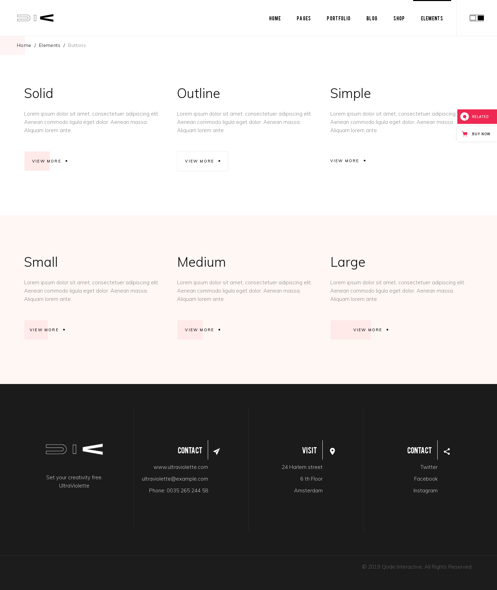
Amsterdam (308, 490)
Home (24, 45)
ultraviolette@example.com (175, 478)
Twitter (429, 467)
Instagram (425, 490)
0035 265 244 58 (187, 490)
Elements (49, 45)
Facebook (426, 478)
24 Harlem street (302, 467)
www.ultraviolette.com (181, 467)
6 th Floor (311, 478)
